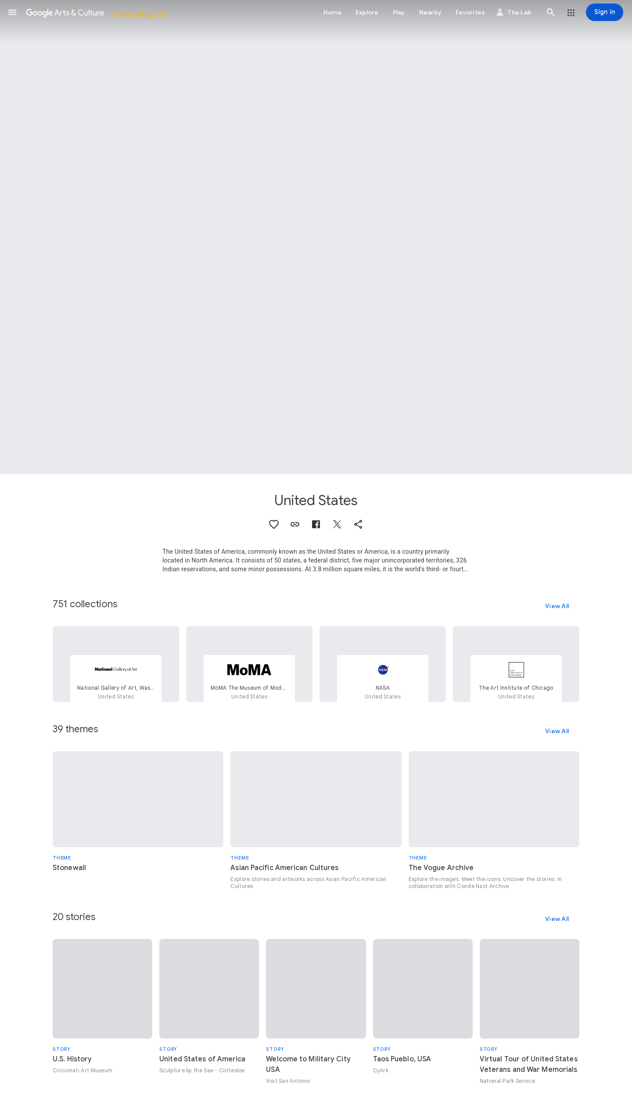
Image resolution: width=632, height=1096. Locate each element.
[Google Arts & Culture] (95, 12)
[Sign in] (604, 12)
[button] (12, 12)
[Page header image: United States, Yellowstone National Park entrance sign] (316, 237)
